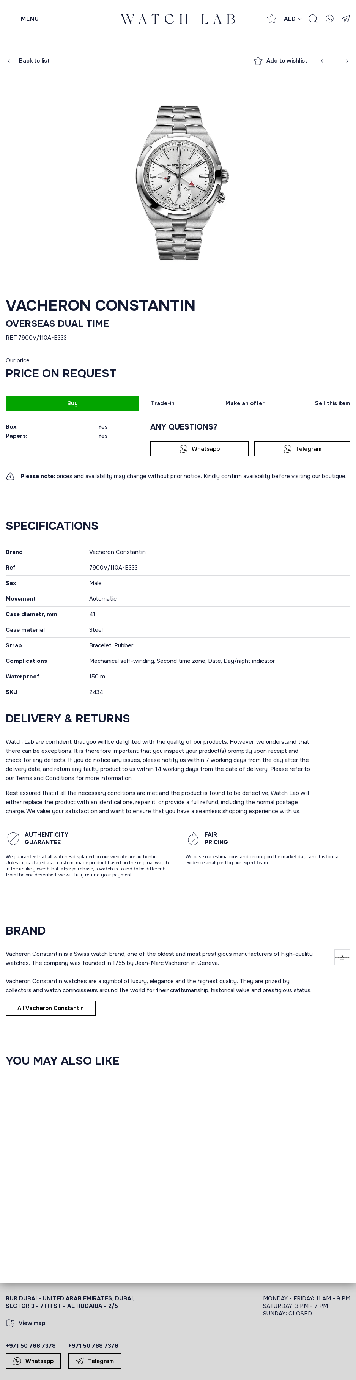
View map (25, 1323)
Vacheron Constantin (101, 305)
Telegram (302, 448)
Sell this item (332, 403)
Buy (72, 403)
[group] (178, 182)
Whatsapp (199, 448)
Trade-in (163, 403)
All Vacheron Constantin (50, 1008)
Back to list (28, 60)
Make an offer (245, 403)
